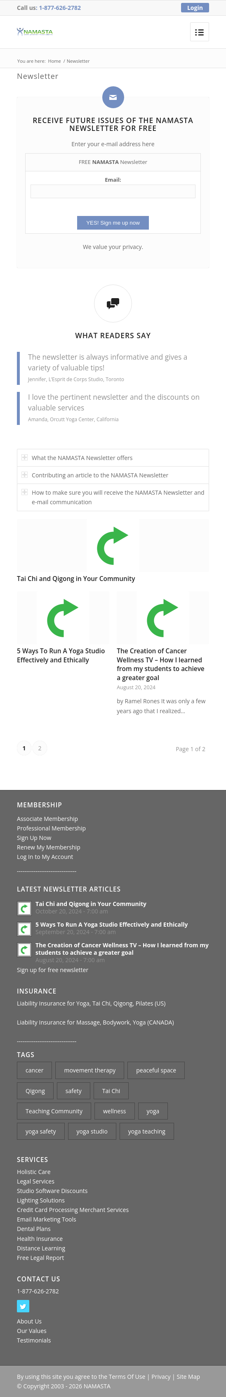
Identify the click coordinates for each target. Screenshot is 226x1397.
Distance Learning (41, 1248)
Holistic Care (34, 1172)
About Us (29, 1321)
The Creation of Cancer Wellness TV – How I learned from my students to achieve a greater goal (160, 664)
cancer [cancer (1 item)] (34, 1070)
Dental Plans (34, 1229)
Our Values (32, 1331)
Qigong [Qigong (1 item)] (35, 1091)
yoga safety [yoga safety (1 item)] (41, 1131)
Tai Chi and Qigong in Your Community (76, 578)
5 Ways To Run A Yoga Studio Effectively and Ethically (61, 655)
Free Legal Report (40, 1258)
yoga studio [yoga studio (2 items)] (92, 1131)
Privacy (160, 1376)
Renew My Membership (48, 847)
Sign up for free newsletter (52, 970)
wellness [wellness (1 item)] (114, 1111)
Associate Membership (47, 819)
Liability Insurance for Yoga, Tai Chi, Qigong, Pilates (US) (91, 1003)
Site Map (188, 1376)
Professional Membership (51, 828)
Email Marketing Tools (46, 1219)
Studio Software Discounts (52, 1191)
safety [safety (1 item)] (74, 1091)
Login (195, 8)
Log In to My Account (45, 857)
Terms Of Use (127, 1376)
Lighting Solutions (41, 1200)
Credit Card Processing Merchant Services (73, 1210)
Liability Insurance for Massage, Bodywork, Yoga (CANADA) (95, 1022)
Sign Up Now (34, 838)
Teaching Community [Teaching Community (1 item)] (54, 1111)
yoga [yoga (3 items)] (153, 1111)
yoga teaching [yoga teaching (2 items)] (146, 1131)
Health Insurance (40, 1239)
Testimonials (34, 1340)
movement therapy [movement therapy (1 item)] (89, 1070)
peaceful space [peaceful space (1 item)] (156, 1070)
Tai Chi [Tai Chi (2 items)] (111, 1091)
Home (54, 61)
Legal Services (35, 1181)
